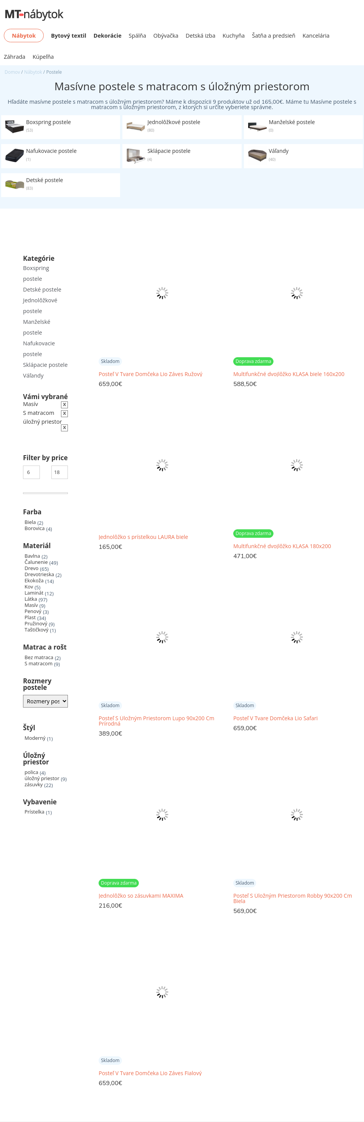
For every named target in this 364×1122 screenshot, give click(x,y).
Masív (31, 605)
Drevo (31, 568)
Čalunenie (36, 562)
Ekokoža (34, 580)
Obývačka (165, 35)
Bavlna (32, 556)
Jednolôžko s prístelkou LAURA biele (143, 537)
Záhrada (14, 56)
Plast (30, 617)
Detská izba (201, 35)
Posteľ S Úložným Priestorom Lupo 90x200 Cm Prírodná (156, 721)
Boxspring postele (36, 273)
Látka (31, 599)
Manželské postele (36, 327)
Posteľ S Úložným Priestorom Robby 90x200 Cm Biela (292, 898)
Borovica (35, 528)
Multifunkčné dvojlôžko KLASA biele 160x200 (288, 374)
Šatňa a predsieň (273, 35)
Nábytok (33, 72)
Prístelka (34, 811)
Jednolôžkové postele (40, 306)
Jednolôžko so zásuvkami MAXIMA (141, 895)
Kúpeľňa (43, 56)
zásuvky (34, 784)
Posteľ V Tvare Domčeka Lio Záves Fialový (150, 1073)
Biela (30, 522)
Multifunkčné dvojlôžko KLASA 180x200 (282, 546)
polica (31, 772)
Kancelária (316, 35)
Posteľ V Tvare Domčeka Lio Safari (275, 718)
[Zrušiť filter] (45, 413)
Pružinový (36, 623)
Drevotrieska (39, 574)
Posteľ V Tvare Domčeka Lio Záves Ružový (150, 374)
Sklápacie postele (45, 364)
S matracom (39, 663)
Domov (12, 72)
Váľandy (33, 375)
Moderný (35, 738)
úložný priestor (42, 778)
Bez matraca (39, 657)
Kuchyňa (233, 35)
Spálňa (138, 35)
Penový (33, 611)
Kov (29, 586)
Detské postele (42, 289)
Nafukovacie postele (39, 349)
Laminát (34, 592)
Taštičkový (36, 629)
